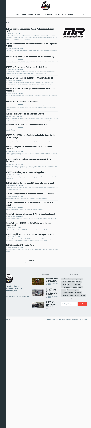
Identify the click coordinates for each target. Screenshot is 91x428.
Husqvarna (65, 399)
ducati (83, 399)
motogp (75, 383)
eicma (81, 391)
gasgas (79, 385)
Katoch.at (68, 423)
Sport (81, 383)
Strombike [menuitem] (48, 14)
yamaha (75, 391)
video (64, 394)
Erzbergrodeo (66, 391)
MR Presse (44, 33)
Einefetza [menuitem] (39, 14)
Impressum (62, 423)
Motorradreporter (50, 413)
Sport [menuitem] (24, 14)
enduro (64, 385)
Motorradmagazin (76, 423)
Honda (77, 399)
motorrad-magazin (73, 394)
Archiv (64, 383)
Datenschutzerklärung (52, 423)
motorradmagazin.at (67, 396)
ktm (70, 383)
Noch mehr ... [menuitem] (70, 15)
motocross (72, 385)
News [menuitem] (17, 14)
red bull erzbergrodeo (75, 388)
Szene (64, 388)
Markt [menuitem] (31, 14)
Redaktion (84, 423)
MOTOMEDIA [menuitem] (59, 14)
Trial (72, 399)
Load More (31, 364)
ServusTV (78, 396)
